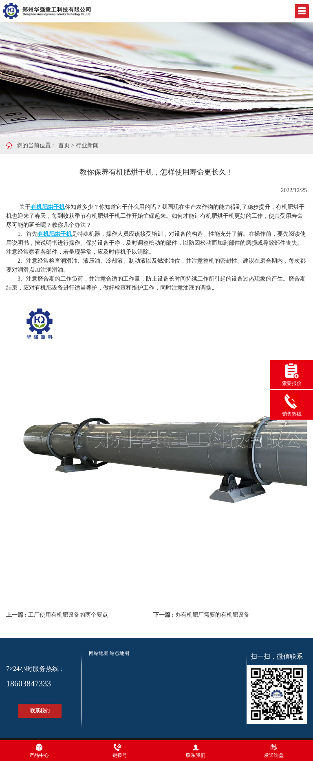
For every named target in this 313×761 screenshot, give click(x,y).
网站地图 (98, 653)
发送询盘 (274, 750)
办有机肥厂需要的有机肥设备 (212, 615)
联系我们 (40, 711)
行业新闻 (87, 145)
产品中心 (39, 750)
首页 (64, 145)
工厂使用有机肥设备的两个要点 (68, 615)
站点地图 (119, 653)
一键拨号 (117, 750)
